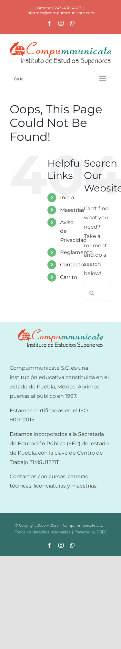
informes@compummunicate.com (60, 12)
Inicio (67, 197)
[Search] (92, 293)
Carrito (68, 277)
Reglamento (76, 252)
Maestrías (72, 210)
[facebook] (49, 545)
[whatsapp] (72, 545)
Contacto (72, 265)
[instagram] (61, 545)
